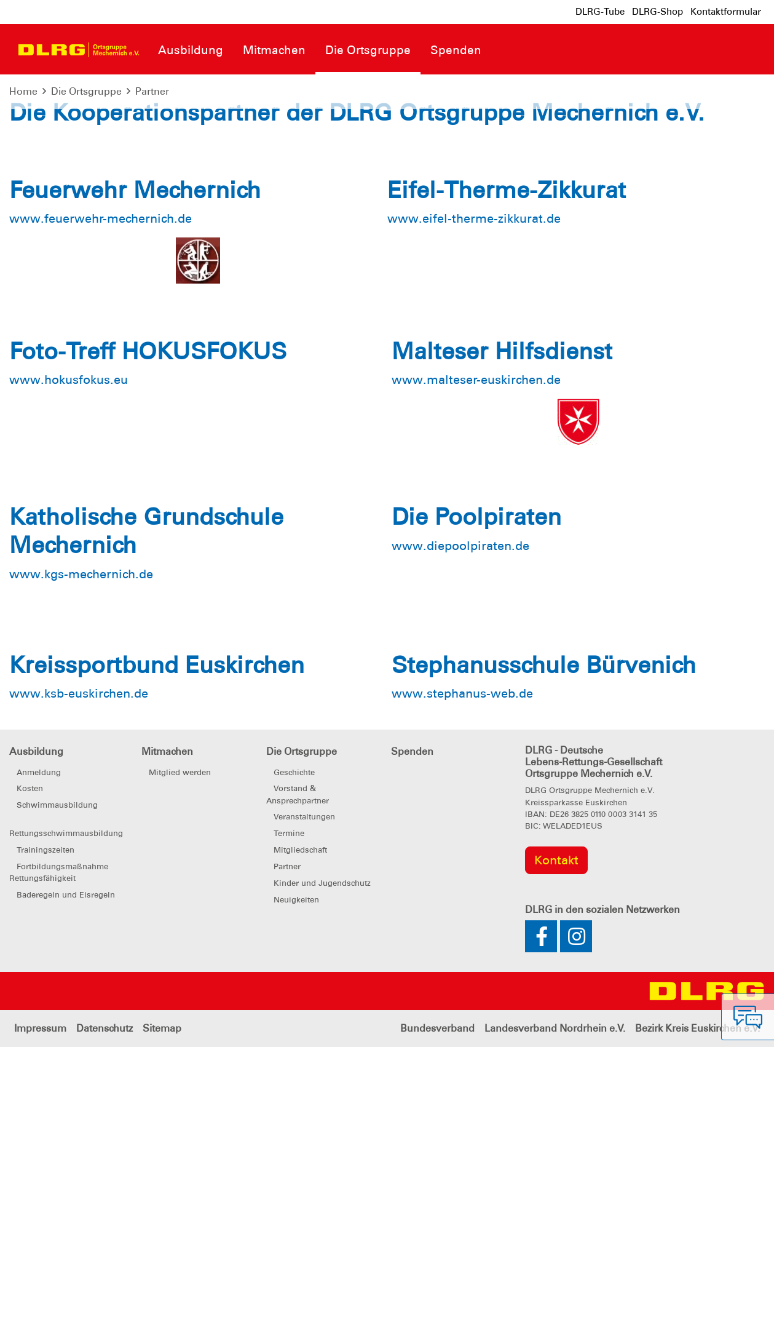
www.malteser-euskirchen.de (476, 655)
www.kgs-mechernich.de (81, 849)
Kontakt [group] (556, 1135)
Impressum (40, 1303)
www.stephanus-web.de (462, 969)
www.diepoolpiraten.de (460, 820)
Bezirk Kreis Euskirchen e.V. (697, 1303)
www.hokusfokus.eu (68, 655)
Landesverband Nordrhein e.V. (554, 1303)
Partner (152, 91)
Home (23, 91)
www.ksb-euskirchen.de (78, 969)
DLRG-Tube (600, 11)
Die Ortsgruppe (86, 91)
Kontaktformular (725, 11)
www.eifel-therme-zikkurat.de (474, 494)
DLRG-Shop (657, 11)
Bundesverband (437, 1303)
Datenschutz (104, 1303)
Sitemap (162, 1303)
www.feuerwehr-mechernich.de (100, 494)
